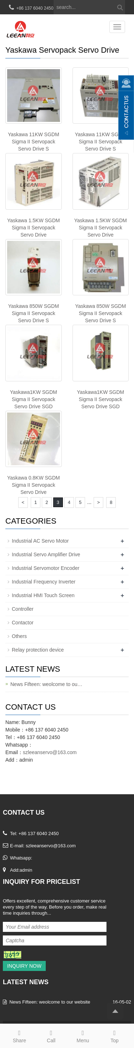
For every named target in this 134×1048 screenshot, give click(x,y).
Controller (23, 609)
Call (51, 1035)
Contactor (23, 622)
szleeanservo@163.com (49, 752)
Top (114, 1035)
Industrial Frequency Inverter (43, 582)
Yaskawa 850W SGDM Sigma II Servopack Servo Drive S (33, 313)
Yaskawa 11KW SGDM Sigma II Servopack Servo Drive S (33, 142)
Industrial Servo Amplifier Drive (46, 554)
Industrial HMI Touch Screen (43, 595)
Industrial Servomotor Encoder (45, 568)
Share (19, 1035)
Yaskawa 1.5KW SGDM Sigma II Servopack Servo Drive (33, 228)
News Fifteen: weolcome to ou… (46, 684)
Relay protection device (38, 650)
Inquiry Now (24, 966)
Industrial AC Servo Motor (40, 541)
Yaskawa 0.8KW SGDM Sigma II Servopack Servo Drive (33, 485)
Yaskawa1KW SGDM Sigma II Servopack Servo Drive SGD (33, 399)
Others (19, 636)
